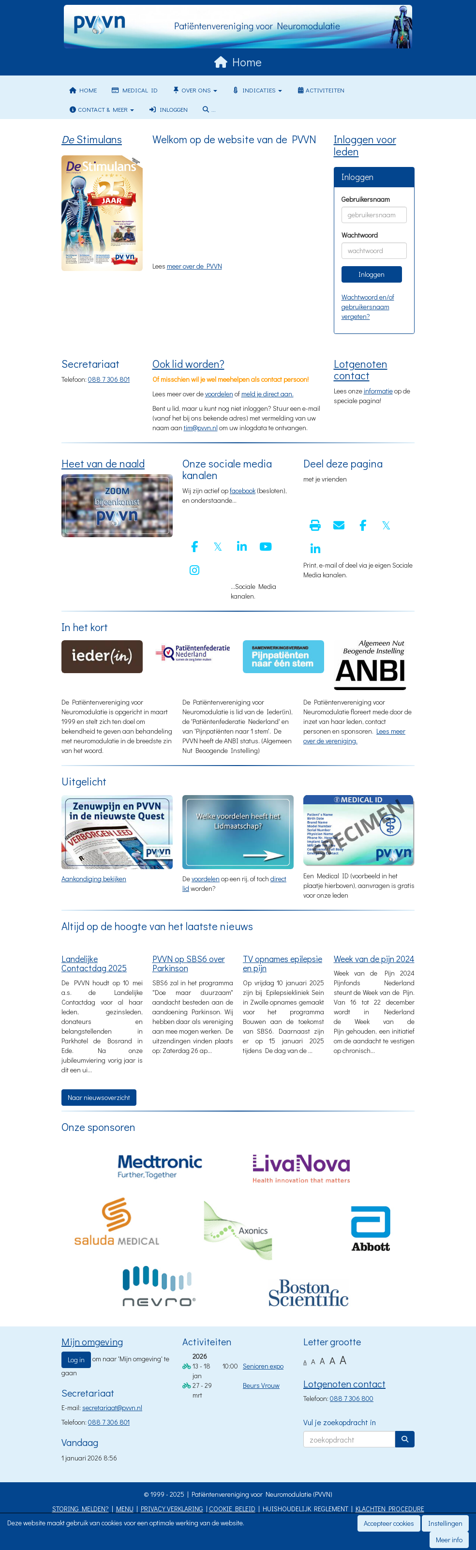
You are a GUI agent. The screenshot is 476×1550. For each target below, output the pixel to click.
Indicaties (257, 90)
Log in (76, 1359)
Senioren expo (263, 1365)
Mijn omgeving (92, 1341)
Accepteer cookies (389, 1523)
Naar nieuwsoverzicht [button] (99, 1097)
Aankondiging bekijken (93, 878)
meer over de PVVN (194, 266)
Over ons (194, 90)
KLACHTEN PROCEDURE (390, 1508)
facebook (242, 490)
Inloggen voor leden (365, 145)
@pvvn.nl (201, 427)
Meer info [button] (449, 1539)
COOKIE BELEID (232, 1508)
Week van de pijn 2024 (374, 958)
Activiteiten (320, 90)
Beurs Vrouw (261, 1385)
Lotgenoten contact (360, 369)
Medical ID (134, 90)
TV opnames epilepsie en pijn (282, 963)
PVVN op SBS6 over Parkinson (188, 963)
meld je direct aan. (267, 393)
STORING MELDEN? (80, 1508)
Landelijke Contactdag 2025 (94, 963)
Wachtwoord (360, 235)
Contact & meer (101, 109)
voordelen (219, 393)
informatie (378, 390)
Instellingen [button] (445, 1523)
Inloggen (168, 109)
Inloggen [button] (371, 274)
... (209, 109)
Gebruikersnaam (366, 199)
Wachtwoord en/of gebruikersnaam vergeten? (368, 306)
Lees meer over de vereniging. (354, 735)
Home (83, 90)
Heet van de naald (103, 463)
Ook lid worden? (188, 364)
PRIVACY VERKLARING (172, 1508)
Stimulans (91, 139)
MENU (125, 1508)
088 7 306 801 (109, 379)
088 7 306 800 (351, 1398)
